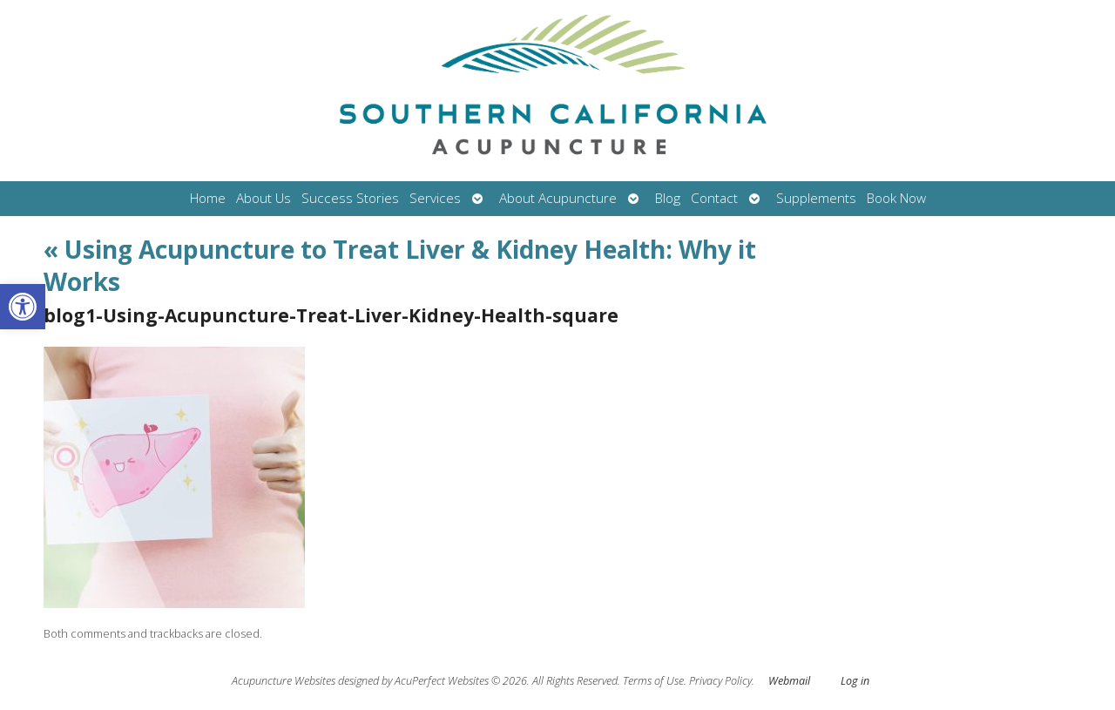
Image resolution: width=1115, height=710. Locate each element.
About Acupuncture (558, 198)
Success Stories (350, 198)
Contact (714, 198)
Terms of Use (653, 680)
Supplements (816, 198)
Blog (667, 198)
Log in (855, 680)
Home (208, 198)
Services (435, 198)
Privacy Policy (720, 680)
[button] (22, 306)
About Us (263, 198)
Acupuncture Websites (283, 680)
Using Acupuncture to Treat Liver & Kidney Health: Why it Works (400, 265)
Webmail (789, 680)
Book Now (896, 198)
